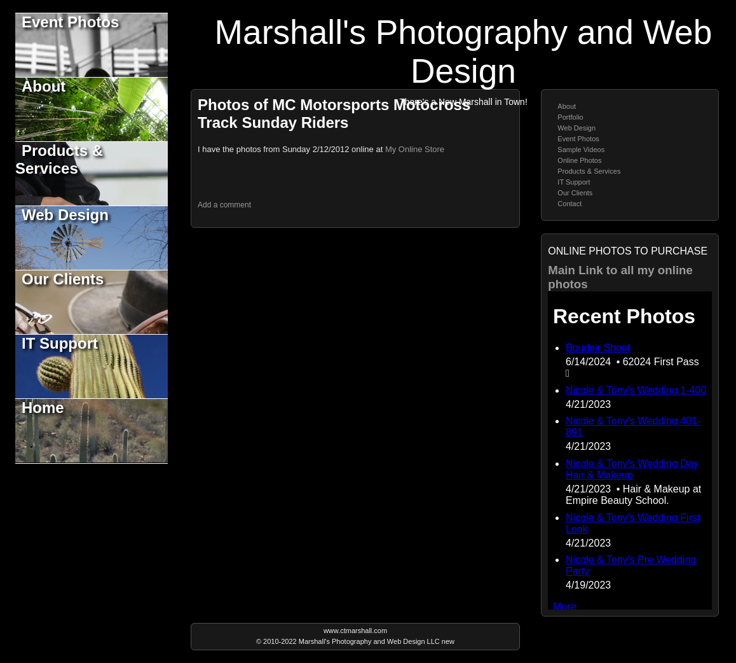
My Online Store (414, 149)
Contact (569, 203)
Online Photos (579, 160)
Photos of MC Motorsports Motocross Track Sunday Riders (334, 113)
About (43, 86)
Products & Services (59, 159)
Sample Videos (580, 149)
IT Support (60, 343)
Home (43, 407)
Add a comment (224, 204)
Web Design (65, 214)
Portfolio (570, 117)
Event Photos (70, 22)
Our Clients (63, 279)
